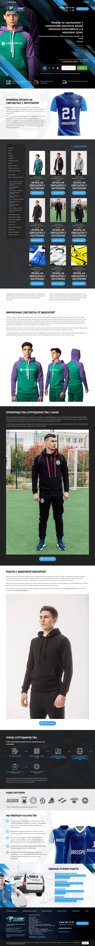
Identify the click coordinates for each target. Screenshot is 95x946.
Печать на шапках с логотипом (16, 199)
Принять (85, 943)
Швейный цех (11, 229)
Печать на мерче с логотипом (16, 181)
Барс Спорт (11, 148)
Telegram (71, 924)
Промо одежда (11, 222)
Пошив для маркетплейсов (14, 219)
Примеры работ (76, 911)
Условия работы (78, 52)
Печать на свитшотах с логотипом (14, 193)
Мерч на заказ (11, 224)
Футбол (10, 150)
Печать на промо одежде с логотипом (15, 184)
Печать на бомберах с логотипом (14, 205)
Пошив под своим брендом (14, 227)
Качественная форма (12, 911)
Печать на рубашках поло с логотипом (15, 210)
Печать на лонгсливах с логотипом (14, 202)
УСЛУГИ (85, 2)
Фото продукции (78, 45)
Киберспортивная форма (14, 170)
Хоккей (10, 153)
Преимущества (78, 50)
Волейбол (10, 155)
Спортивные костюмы (13, 160)
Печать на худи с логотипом (15, 190)
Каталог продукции (47, 911)
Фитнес (10, 163)
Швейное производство (13, 232)
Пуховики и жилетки (13, 165)
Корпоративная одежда (14, 214)
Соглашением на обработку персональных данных (16, 931)
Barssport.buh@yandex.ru (39, 937)
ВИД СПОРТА (11, 2)
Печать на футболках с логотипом (14, 187)
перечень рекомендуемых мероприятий (15, 935)
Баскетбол (10, 158)
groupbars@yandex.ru (38, 934)
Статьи (86, 911)
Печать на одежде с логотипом (15, 178)
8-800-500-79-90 (66, 7)
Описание (80, 48)
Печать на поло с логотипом (15, 208)
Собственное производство (29, 911)
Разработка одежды (13, 234)
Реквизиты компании (64, 931)
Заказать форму (37, 193)
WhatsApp (62, 924)
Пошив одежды (12, 174)
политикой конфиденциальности (17, 943)
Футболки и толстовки (13, 168)
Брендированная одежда (14, 217)
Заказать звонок (82, 9)
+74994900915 (38, 932)
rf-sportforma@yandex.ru (21, 590)
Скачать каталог (78, 146)
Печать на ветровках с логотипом (14, 196)
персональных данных (74, 73)
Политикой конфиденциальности (12, 930)
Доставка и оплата (62, 911)
